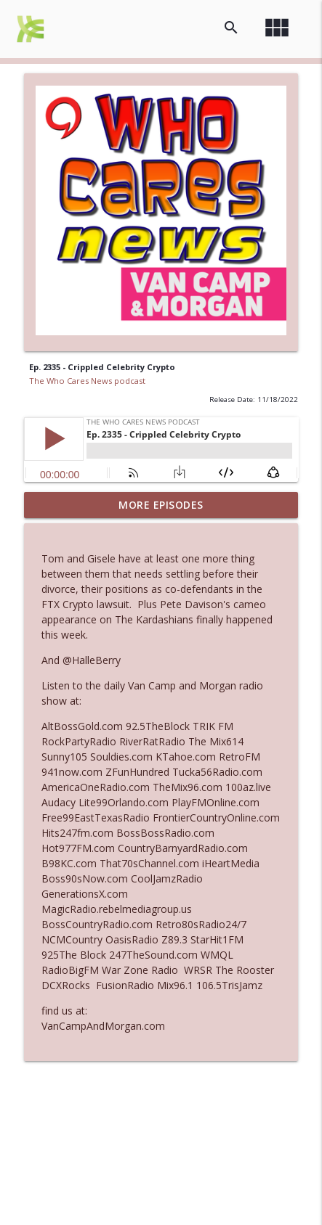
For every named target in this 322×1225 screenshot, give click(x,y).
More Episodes (161, 505)
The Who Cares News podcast (87, 380)
